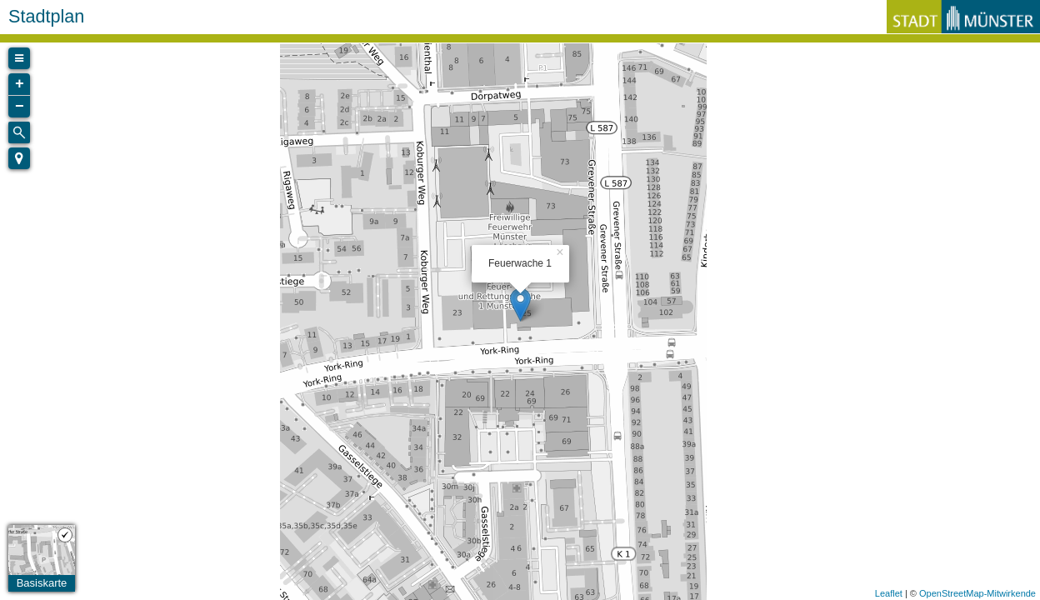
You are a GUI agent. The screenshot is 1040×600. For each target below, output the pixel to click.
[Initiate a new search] (19, 132)
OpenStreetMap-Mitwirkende (977, 593)
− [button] (19, 107)
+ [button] (19, 84)
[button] (19, 158)
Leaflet (888, 593)
